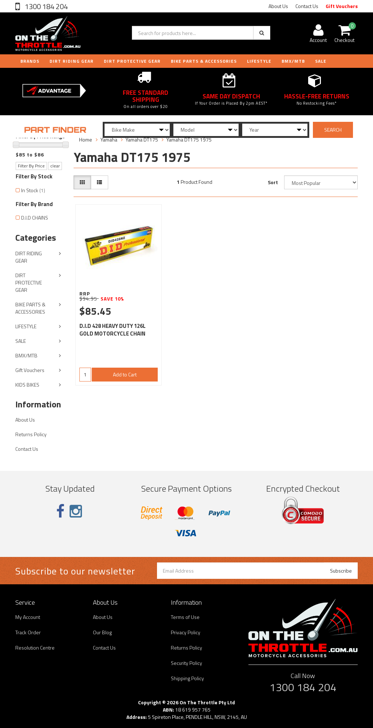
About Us (278, 6)
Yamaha (109, 139)
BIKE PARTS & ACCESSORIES (204, 61)
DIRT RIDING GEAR (72, 61)
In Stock (33, 190)
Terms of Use (185, 617)
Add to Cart (125, 374)
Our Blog (102, 632)
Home (85, 139)
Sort (273, 182)
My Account (27, 617)
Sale (320, 61)
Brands (29, 61)
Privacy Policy (185, 632)
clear (55, 165)
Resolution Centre (35, 647)
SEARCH (333, 129)
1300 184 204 (45, 6)
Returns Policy (31, 434)
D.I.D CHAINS (34, 217)
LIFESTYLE (259, 61)
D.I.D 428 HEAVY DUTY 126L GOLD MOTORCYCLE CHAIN (112, 330)
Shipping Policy (187, 678)
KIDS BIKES (27, 384)
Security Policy (186, 663)
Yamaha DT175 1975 (189, 139)
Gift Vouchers (342, 6)
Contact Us (306, 6)
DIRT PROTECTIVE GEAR (132, 61)
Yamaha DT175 (142, 139)
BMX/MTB (293, 61)
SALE (20, 341)
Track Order (28, 632)
